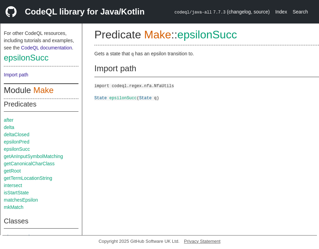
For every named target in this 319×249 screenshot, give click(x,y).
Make (43, 90)
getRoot (12, 171)
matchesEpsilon (21, 200)
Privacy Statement (202, 241)
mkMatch (14, 207)
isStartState (16, 192)
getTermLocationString (28, 178)
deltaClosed (16, 134)
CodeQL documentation (46, 47)
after (8, 120)
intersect (13, 185)
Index (281, 12)
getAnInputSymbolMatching (33, 156)
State (100, 98)
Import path (16, 74)
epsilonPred (16, 142)
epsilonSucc (26, 57)
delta (9, 127)
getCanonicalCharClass (29, 163)
